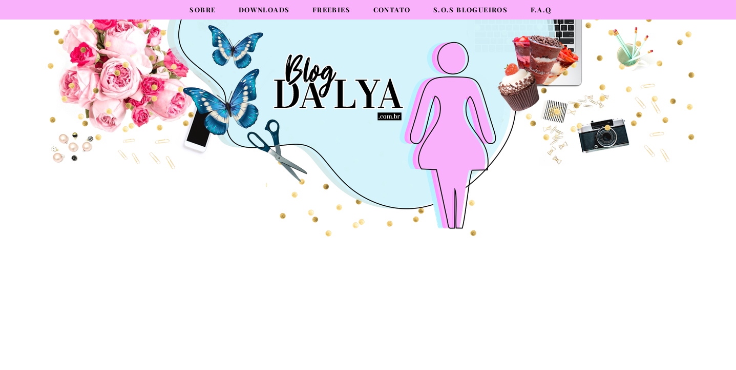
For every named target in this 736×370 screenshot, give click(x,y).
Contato (392, 9)
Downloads (264, 9)
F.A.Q (541, 9)
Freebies (331, 9)
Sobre (203, 9)
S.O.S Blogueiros (470, 9)
